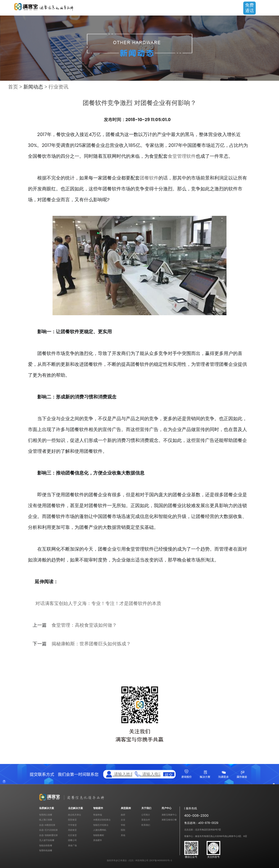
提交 (169, 774)
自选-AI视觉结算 (47, 825)
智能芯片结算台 (100, 825)
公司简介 (145, 814)
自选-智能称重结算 (48, 835)
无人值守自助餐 (46, 840)
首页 (13, 86)
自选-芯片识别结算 (48, 830)
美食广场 (72, 845)
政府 (123, 814)
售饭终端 (97, 814)
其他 (123, 835)
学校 (123, 825)
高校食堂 (72, 830)
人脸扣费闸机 (99, 830)
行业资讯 (58, 86)
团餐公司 (72, 840)
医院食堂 (72, 819)
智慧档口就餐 (45, 814)
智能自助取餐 (45, 845)
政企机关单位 (74, 814)
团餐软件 (149, 178)
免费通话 (249, 8)
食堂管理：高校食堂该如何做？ (84, 625)
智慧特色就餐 (45, 850)
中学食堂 (72, 825)
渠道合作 (145, 819)
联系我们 (145, 825)
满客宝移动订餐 (169, 819)
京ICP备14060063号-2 (160, 860)
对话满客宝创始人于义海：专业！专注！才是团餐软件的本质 (98, 603)
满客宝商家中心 (169, 814)
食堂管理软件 (182, 156)
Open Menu (271, 8)
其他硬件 (97, 840)
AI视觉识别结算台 (102, 819)
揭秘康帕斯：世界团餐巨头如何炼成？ (91, 643)
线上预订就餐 (45, 819)
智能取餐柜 (98, 835)
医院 (123, 830)
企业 (123, 819)
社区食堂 (72, 835)
